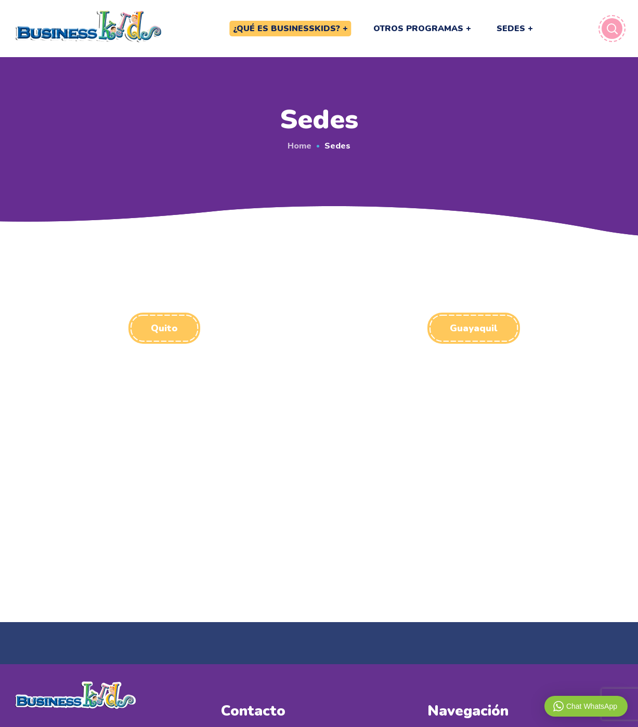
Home (299, 145)
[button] (164, 328)
